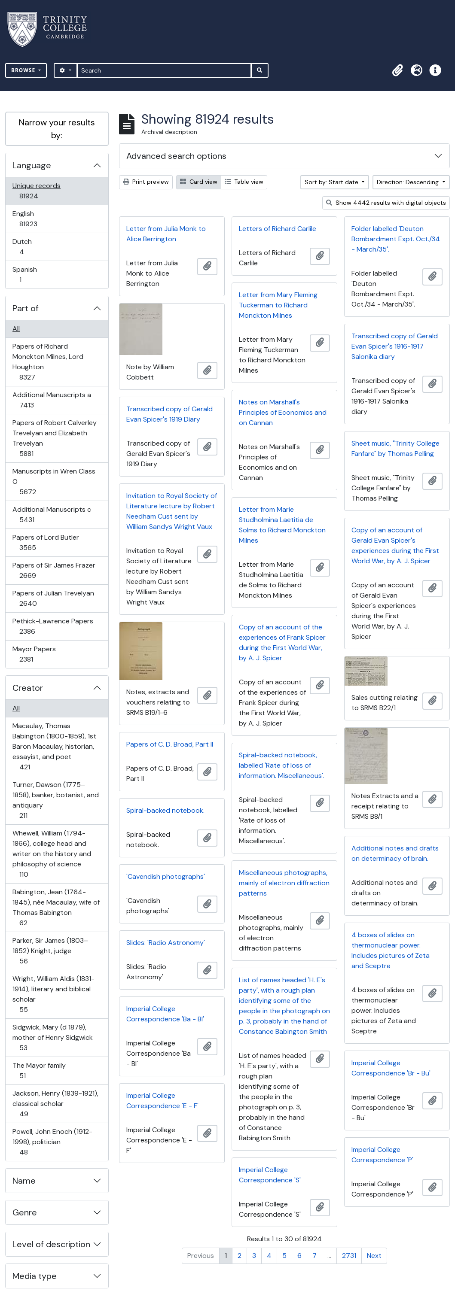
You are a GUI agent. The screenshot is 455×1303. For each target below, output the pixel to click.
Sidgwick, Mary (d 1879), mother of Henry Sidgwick (52, 1037)
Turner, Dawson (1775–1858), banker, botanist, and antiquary (55, 800)
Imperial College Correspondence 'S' (270, 1175)
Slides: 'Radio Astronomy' (165, 942)
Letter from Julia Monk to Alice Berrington (166, 233)
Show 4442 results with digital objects (386, 203)
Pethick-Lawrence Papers (52, 626)
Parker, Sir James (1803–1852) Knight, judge (50, 950)
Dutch (27, 246)
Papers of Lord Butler (45, 542)
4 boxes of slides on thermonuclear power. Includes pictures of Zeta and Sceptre (390, 950)
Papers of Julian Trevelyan (53, 598)
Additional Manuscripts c (51, 514)
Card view (198, 181)
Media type (34, 1276)
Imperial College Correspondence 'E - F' (162, 1100)
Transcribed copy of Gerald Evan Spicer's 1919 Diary (169, 414)
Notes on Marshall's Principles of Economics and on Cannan (283, 412)
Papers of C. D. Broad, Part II (169, 744)
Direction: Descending (408, 182)
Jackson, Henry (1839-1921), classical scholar (55, 1103)
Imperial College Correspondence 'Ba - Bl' (165, 1014)
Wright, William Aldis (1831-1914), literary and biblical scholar (53, 994)
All (16, 328)
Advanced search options (176, 155)
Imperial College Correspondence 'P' (382, 1154)
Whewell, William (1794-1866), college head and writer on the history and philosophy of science (51, 854)
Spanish (26, 274)
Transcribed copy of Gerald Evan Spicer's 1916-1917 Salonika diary (394, 346)
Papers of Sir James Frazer (53, 570)
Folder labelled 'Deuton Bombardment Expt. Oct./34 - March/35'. (395, 239)
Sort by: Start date (332, 182)
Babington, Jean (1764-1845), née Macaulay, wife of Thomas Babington (56, 907)
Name (24, 1180)
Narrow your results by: (57, 129)
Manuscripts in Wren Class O (53, 481)
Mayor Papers (34, 654)
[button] (397, 70)
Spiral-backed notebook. (165, 810)
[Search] (164, 70)
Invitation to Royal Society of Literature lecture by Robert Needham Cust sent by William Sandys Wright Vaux (171, 511)
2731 (349, 1255)
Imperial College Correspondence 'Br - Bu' (391, 1068)
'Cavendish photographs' (165, 876)
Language (31, 165)
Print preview (146, 181)
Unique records (36, 190)
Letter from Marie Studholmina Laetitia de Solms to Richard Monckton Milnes (282, 525)
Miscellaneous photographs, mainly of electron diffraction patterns (284, 883)
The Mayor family (39, 1070)
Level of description (51, 1244)
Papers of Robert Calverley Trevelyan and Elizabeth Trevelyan (54, 438)
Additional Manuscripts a (51, 399)
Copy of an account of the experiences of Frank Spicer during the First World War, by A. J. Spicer (282, 642)
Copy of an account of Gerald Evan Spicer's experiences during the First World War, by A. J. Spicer (395, 545)
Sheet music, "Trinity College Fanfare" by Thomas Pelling (395, 448)
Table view (244, 181)
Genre (24, 1212)
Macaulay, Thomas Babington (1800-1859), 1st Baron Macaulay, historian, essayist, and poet (54, 746)
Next (374, 1255)
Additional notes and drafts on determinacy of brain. (395, 853)
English (34, 218)
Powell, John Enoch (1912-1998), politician (52, 1141)
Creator (27, 687)
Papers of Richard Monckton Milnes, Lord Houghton (47, 362)
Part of (25, 308)
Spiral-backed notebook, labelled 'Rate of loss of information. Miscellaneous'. (281, 765)
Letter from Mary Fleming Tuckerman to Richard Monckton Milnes (278, 305)
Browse (24, 70)
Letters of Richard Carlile (277, 228)
